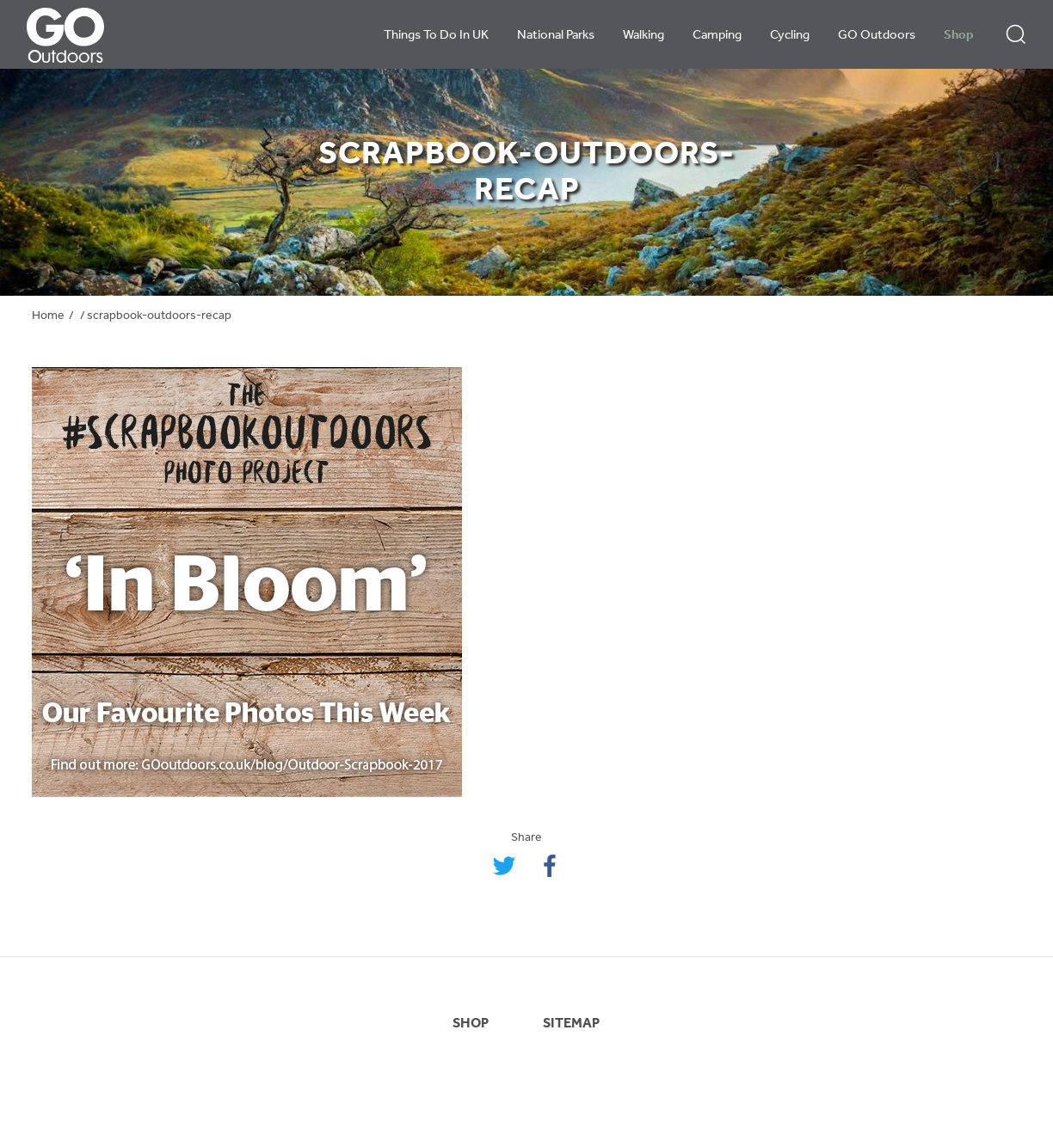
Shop (959, 35)
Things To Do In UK (436, 35)
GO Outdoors (876, 35)
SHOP (471, 1024)
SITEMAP (571, 1024)
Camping (717, 35)
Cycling (790, 35)
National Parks (555, 35)
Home (48, 316)
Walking (643, 35)
